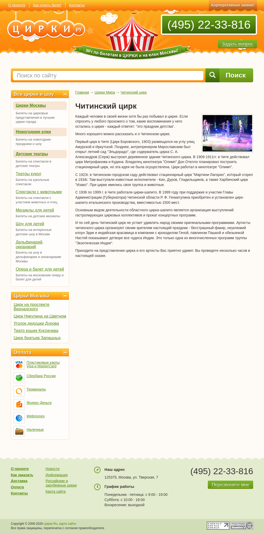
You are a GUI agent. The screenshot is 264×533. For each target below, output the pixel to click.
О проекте (16, 5)
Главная (82, 92)
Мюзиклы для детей (35, 210)
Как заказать (22, 475)
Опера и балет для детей (40, 269)
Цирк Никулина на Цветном (40, 316)
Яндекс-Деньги (39, 403)
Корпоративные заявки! (232, 5)
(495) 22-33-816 (209, 24)
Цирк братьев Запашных (37, 338)
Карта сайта (56, 491)
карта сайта (67, 524)
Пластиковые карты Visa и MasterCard (43, 364)
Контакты (77, 5)
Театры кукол (28, 174)
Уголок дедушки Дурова (36, 323)
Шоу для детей (30, 224)
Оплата (22, 352)
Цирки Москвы (31, 105)
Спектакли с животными (39, 192)
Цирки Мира (105, 92)
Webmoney (36, 416)
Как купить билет (47, 5)
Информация (57, 475)
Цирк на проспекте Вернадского (32, 306)
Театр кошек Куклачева (36, 330)
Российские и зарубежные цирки (61, 483)
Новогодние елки (33, 132)
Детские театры (32, 154)
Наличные (35, 429)
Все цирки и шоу (34, 94)
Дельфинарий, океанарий (30, 244)
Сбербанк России (41, 376)
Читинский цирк (134, 92)
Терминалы (36, 389)
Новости (53, 469)
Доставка (19, 481)
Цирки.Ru (50, 524)
